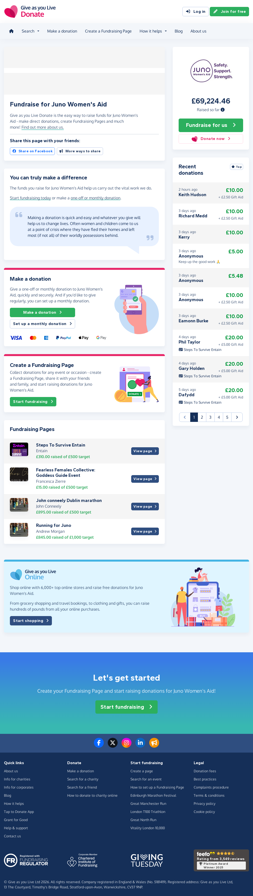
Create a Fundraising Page (107, 30)
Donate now (210, 137)
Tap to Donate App (19, 810)
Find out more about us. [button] (42, 125)
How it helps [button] (150, 30)
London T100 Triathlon (147, 810)
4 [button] (219, 415)
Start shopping (31, 619)
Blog (178, 30)
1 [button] (195, 415)
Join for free (229, 12)
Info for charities (17, 777)
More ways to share (80, 149)
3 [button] (210, 415)
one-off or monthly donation (95, 196)
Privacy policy (204, 802)
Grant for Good (16, 818)
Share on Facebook (32, 149)
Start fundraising (33, 400)
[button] (223, 108)
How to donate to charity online (92, 794)
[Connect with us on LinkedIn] (140, 744)
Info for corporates (19, 785)
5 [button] (227, 415)
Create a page (141, 769)
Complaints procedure (211, 785)
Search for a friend (82, 785)
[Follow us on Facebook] (99, 744)
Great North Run (143, 818)
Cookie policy (204, 810)
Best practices (205, 777)
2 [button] (202, 415)
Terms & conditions (209, 794)
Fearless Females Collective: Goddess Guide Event (65, 471)
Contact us (12, 834)
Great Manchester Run (148, 802)
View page (144, 449)
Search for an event (146, 777)
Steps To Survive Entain (60, 443)
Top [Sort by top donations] (236, 165)
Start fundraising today (30, 196)
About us (197, 30)
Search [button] (27, 30)
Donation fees (205, 769)
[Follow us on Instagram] (126, 744)
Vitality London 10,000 (147, 826)
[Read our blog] (154, 744)
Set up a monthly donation (42, 322)
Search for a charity (82, 777)
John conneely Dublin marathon (69, 498)
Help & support (16, 826)
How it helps (14, 802)
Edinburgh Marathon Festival (153, 794)
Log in (196, 12)
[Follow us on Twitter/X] (113, 744)
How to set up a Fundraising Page (157, 785)
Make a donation (61, 30)
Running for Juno (53, 524)
